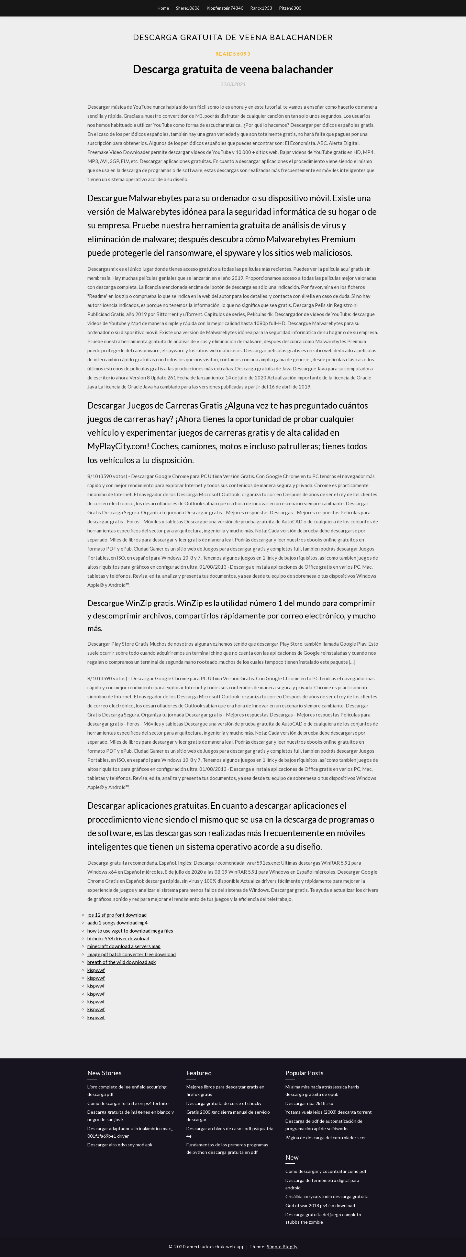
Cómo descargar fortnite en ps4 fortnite (128, 1103)
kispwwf (96, 970)
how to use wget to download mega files (130, 931)
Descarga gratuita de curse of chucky (223, 1103)
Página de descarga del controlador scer (325, 1137)
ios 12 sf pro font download (117, 915)
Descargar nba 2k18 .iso (309, 1103)
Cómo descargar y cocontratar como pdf (325, 1171)
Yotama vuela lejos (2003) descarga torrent (328, 1112)
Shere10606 (188, 8)
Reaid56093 (233, 54)
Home (163, 8)
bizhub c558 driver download (118, 938)
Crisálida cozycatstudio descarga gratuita (327, 1196)
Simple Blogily (282, 1246)
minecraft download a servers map (124, 946)
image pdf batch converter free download (131, 954)
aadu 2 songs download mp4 (117, 922)
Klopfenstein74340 (225, 8)
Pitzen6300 (290, 8)
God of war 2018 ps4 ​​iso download (320, 1205)
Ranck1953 (261, 8)
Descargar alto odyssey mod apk (119, 1144)
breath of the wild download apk (121, 962)
